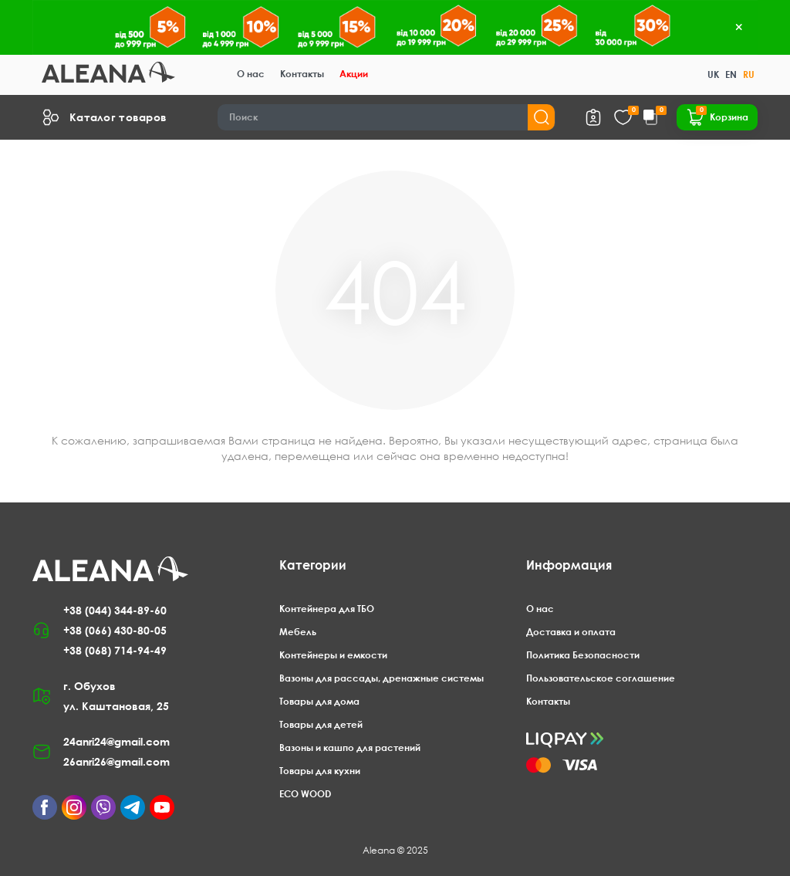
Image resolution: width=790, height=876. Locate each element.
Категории (312, 565)
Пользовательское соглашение (600, 678)
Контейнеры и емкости (333, 655)
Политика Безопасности (583, 655)
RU (749, 74)
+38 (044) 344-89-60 (115, 610)
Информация (569, 565)
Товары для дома (319, 701)
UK (713, 74)
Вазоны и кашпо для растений (349, 747)
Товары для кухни (319, 770)
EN (731, 74)
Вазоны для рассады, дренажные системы (381, 678)
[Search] (386, 117)
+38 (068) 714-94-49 (115, 650)
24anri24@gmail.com (116, 741)
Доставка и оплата (571, 632)
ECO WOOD (305, 794)
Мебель (297, 632)
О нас (251, 73)
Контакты (302, 73)
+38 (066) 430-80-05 (115, 630)
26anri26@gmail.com (116, 761)
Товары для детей (321, 724)
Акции (353, 73)
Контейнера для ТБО (326, 608)
